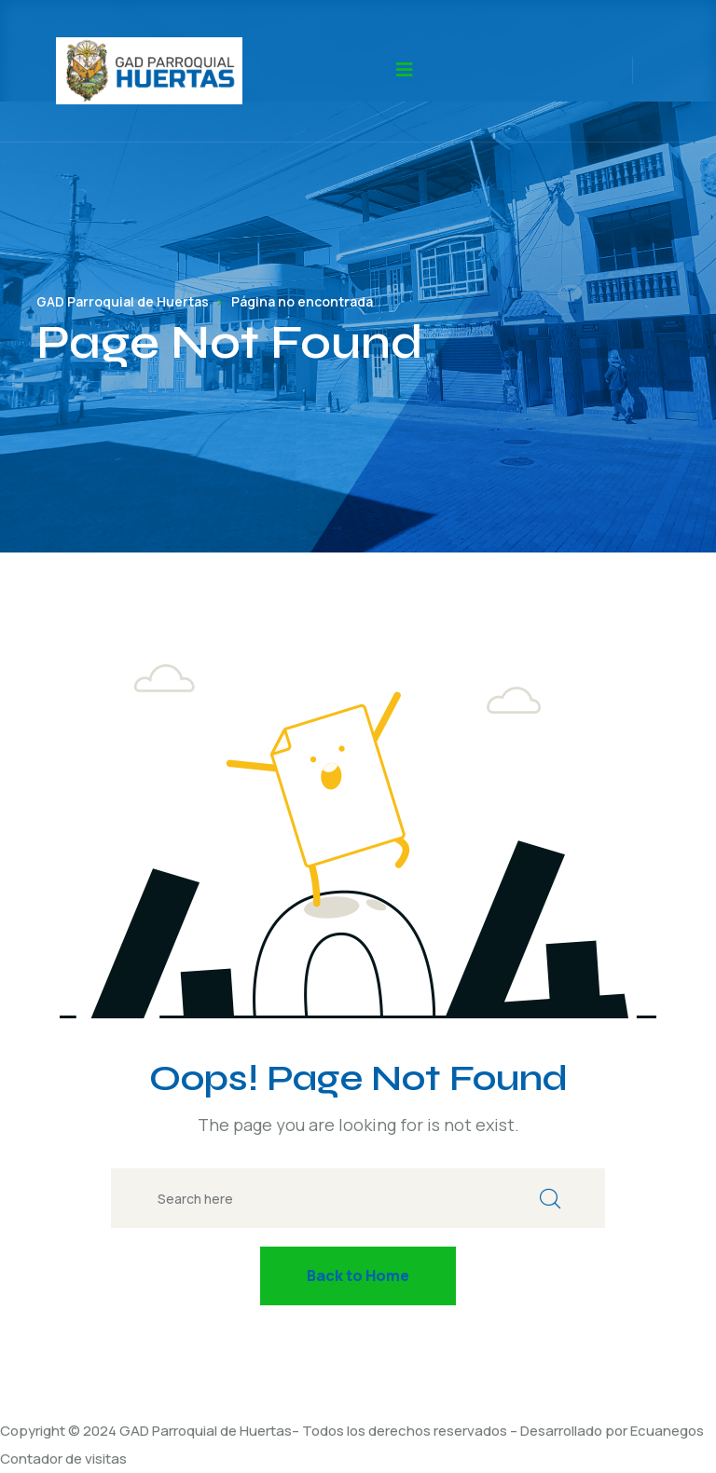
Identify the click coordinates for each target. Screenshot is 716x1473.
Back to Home (358, 1275)
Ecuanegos (667, 1430)
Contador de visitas (63, 1458)
